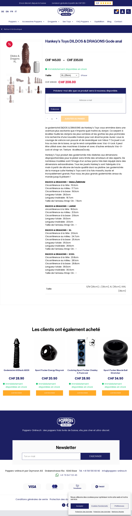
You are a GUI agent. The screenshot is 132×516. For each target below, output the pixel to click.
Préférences (119, 506)
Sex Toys (68, 21)
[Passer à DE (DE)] (2, 11)
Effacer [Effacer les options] (84, 75)
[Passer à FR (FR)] (11, 11)
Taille (48, 75)
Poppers (14, 21)
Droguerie (54, 21)
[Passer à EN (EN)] (7, 11)
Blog (109, 21)
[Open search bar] (128, 11)
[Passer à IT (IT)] (16, 11)
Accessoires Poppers (33, 21)
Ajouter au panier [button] (16, 393)
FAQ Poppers (83, 21)
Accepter (79, 506)
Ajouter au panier (73, 119)
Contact (118, 21)
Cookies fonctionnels (99, 506)
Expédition (99, 21)
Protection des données (83, 512)
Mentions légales (118, 512)
